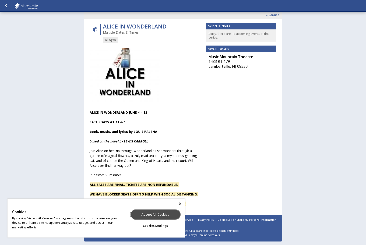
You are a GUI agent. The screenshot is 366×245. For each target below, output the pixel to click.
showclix (37, 5)
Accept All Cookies (155, 214)
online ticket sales (210, 235)
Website (274, 15)
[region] (96, 218)
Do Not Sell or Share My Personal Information (247, 219)
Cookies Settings (155, 226)
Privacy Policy (205, 219)
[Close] (180, 203)
